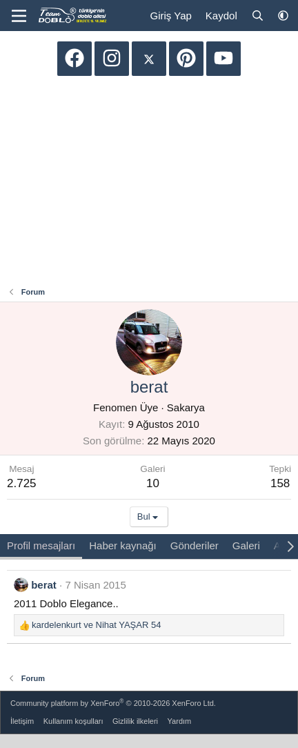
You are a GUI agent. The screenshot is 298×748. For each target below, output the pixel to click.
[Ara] (257, 15)
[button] (283, 15)
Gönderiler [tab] (194, 545)
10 (152, 483)
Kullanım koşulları (73, 721)
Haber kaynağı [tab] (123, 545)
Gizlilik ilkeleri (135, 721)
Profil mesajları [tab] (41, 545)
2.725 (22, 483)
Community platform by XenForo (113, 702)
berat (44, 585)
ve (96, 625)
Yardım (180, 721)
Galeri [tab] (246, 545)
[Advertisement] (149, 182)
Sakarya (186, 407)
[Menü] (19, 16)
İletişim (22, 721)
